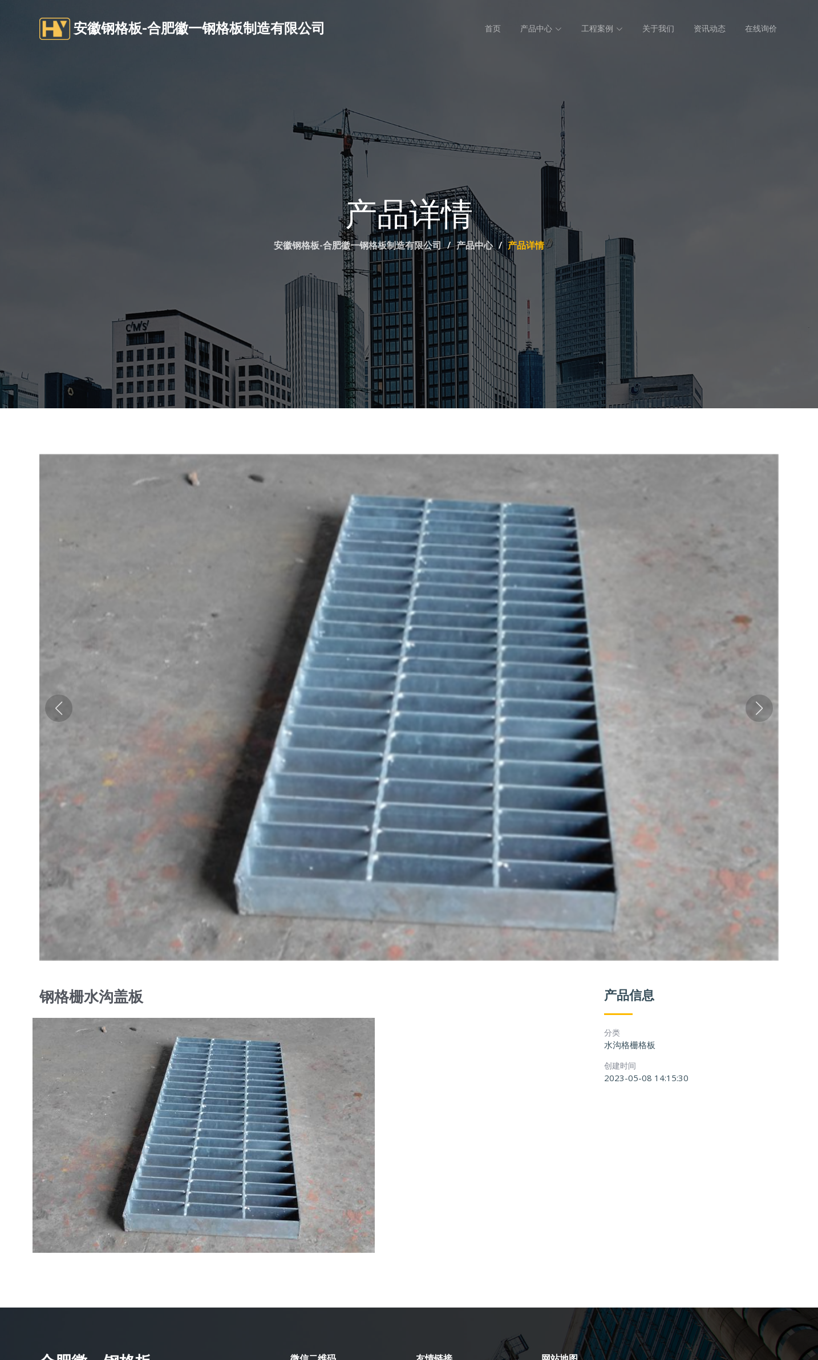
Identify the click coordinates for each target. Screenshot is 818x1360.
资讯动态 (710, 28)
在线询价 (761, 28)
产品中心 (474, 245)
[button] (58, 709)
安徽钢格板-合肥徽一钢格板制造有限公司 (358, 245)
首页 (493, 28)
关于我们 (658, 28)
